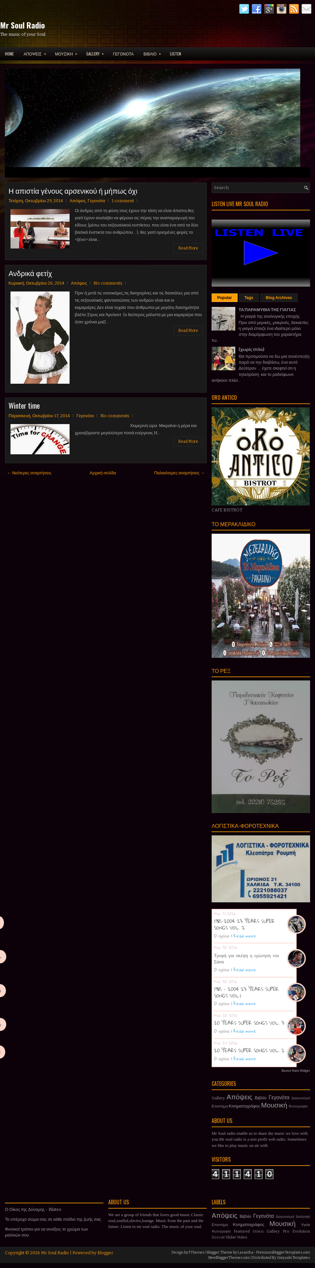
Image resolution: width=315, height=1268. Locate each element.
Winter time (24, 405)
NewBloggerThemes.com (229, 1258)
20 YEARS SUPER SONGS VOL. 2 (249, 1050)
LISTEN (175, 53)
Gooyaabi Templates (293, 1258)
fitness (258, 1231)
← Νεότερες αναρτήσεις (29, 472)
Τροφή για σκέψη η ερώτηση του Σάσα (246, 958)
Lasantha (245, 1252)
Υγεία (305, 1224)
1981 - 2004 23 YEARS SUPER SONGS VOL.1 (246, 992)
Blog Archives (279, 297)
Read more (245, 936)
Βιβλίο (261, 1097)
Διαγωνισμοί (300, 1098)
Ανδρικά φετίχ (30, 273)
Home (9, 53)
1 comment (123, 200)
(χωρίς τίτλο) (251, 349)
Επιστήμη (220, 1106)
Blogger (105, 1252)
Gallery (218, 1098)
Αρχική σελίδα (103, 472)
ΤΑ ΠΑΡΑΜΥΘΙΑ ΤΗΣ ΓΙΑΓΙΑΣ (267, 309)
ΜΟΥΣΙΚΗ (68, 51)
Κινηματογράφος (244, 1106)
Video (242, 1237)
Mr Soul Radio (22, 25)
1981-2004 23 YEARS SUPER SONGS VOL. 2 (244, 924)
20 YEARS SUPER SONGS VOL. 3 (249, 1022)
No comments (108, 283)
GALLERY (97, 51)
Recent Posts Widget (296, 1070)
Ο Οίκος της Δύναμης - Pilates (33, 1209)
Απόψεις (78, 200)
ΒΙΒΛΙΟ (154, 51)
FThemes (197, 1252)
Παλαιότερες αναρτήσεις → (179, 472)
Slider (231, 1237)
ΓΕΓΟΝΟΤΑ (123, 53)
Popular (224, 297)
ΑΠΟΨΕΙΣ (37, 51)
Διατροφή (303, 1216)
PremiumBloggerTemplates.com (283, 1252)
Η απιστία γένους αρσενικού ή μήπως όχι (73, 190)
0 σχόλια (221, 936)
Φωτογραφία (298, 1106)
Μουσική (274, 1105)
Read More (188, 248)
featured (242, 1231)
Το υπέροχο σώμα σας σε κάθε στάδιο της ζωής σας (53, 1219)
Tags (248, 297)
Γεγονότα (96, 200)
